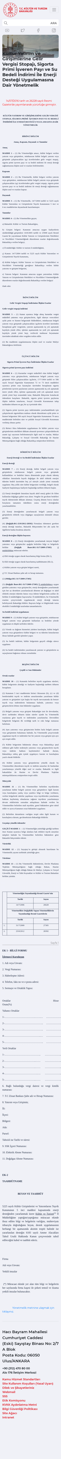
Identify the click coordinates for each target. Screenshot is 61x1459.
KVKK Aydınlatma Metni (19, 1405)
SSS (4, 1396)
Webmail (8, 1392)
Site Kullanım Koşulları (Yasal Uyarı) (27, 1383)
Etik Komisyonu (13, 1400)
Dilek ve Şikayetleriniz (18, 1388)
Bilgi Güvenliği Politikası (20, 1409)
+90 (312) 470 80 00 (16, 1368)
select (53, 23)
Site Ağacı (9, 1413)
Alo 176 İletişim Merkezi (19, 1372)
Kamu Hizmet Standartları (21, 1379)
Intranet (8, 1417)
